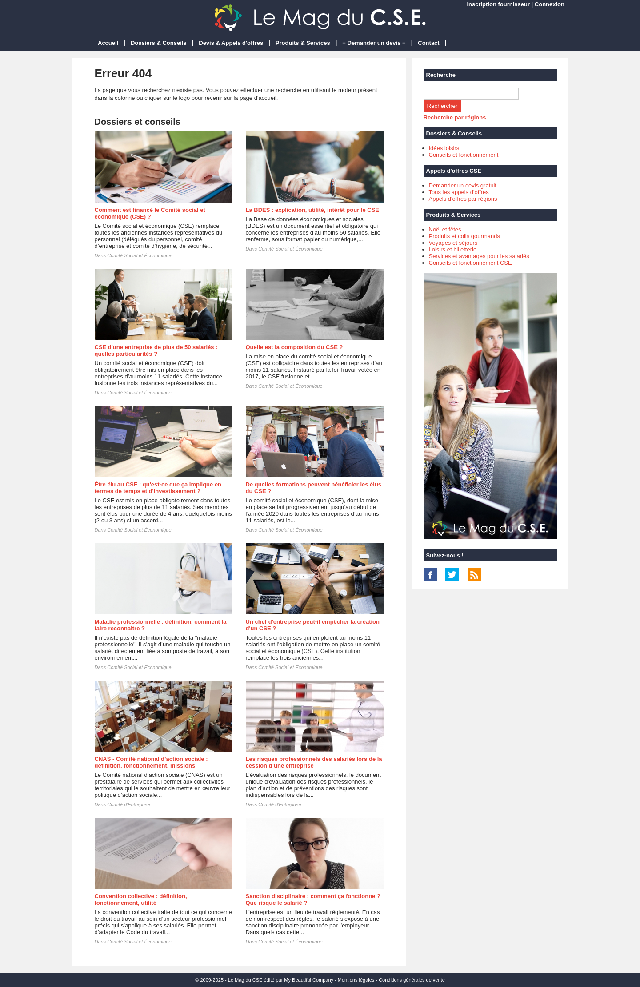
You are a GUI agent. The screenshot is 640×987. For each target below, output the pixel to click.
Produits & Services (303, 43)
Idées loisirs (444, 148)
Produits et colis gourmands (464, 236)
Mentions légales (356, 980)
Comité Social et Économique (139, 255)
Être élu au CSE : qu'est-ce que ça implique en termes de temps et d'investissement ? (158, 487)
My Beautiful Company (308, 980)
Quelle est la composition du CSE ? (294, 347)
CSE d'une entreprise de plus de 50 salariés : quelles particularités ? (156, 350)
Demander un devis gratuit (462, 185)
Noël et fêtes (445, 229)
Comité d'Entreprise (128, 804)
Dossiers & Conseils (159, 43)
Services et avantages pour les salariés (479, 256)
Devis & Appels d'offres (231, 43)
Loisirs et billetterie (453, 249)
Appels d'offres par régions (463, 198)
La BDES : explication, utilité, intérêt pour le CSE (313, 210)
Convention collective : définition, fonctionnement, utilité (141, 899)
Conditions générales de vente (412, 980)
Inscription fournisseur (498, 4)
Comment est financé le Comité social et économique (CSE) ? (150, 213)
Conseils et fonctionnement (464, 154)
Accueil (108, 43)
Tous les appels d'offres (459, 192)
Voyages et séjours (453, 242)
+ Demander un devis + (373, 43)
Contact (428, 43)
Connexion (549, 4)
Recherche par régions (455, 117)
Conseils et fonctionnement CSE (470, 262)
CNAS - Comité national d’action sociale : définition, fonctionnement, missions (151, 762)
